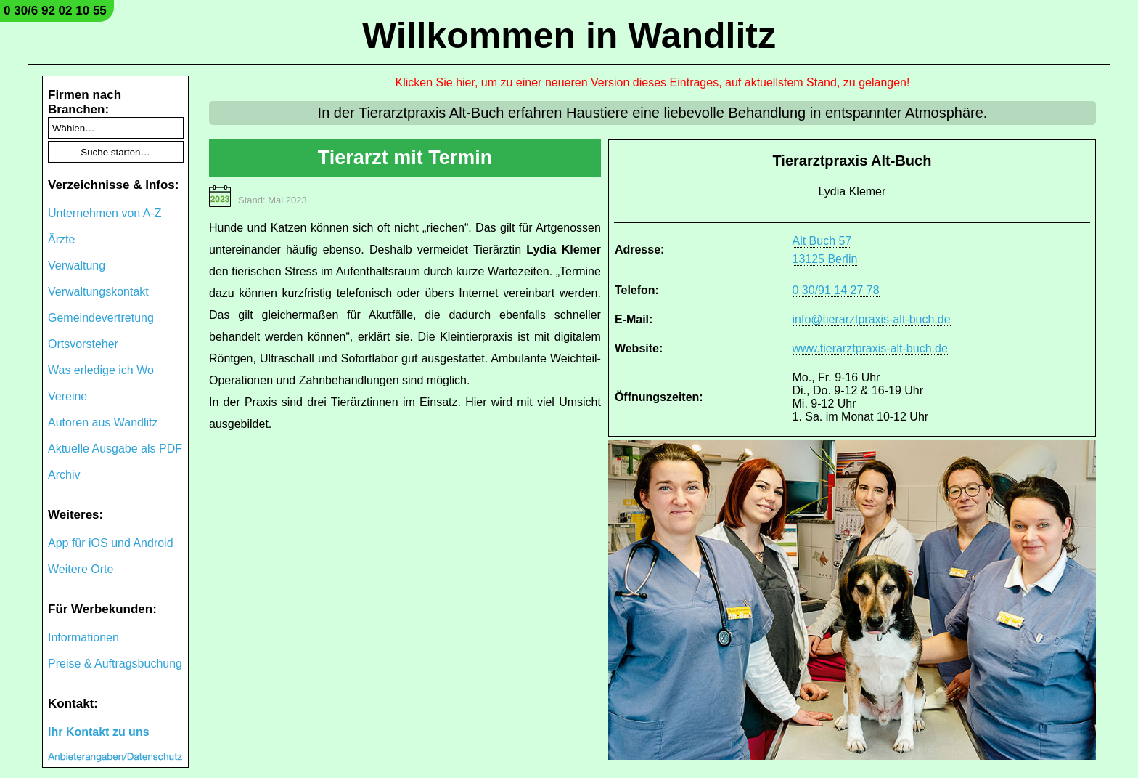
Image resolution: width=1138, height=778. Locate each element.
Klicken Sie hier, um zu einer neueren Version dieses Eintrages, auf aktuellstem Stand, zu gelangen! (653, 82)
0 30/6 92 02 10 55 (55, 10)
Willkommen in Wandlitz (569, 35)
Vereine (67, 396)
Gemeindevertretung (101, 318)
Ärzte (61, 239)
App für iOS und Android (110, 543)
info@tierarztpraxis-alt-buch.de (872, 319)
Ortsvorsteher (83, 344)
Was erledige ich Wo (101, 370)
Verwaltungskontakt (98, 291)
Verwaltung (76, 265)
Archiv (64, 475)
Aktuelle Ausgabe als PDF (115, 448)
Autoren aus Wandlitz (102, 422)
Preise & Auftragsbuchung (115, 663)
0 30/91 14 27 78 (836, 290)
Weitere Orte (80, 569)
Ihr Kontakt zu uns (99, 732)
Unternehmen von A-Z (105, 213)
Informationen (83, 637)
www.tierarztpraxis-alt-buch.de (870, 348)
